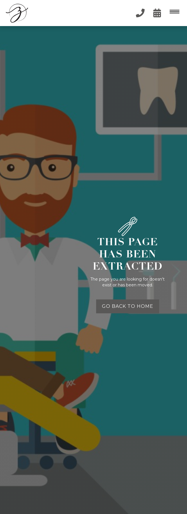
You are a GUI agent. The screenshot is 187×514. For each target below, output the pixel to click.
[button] (174, 13)
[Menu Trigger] (173, 11)
